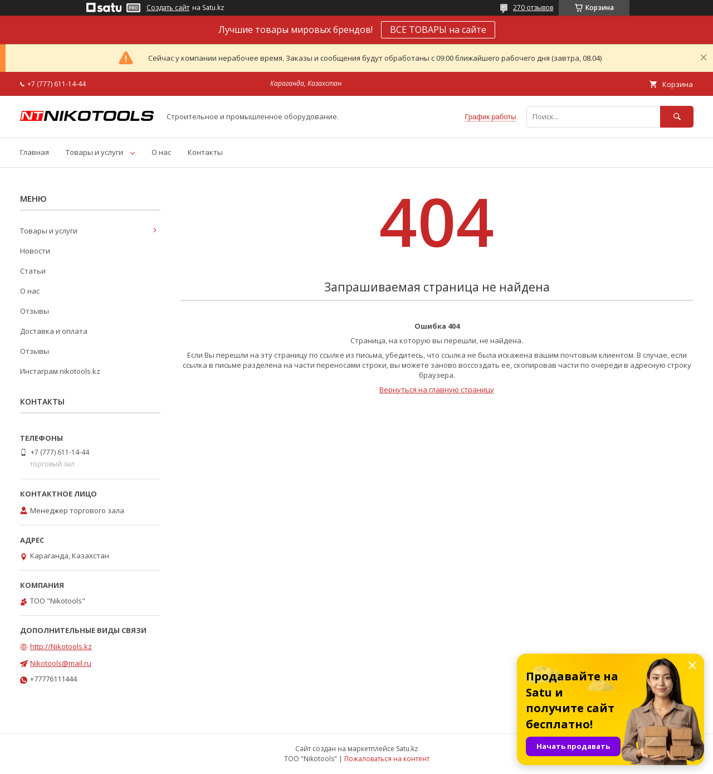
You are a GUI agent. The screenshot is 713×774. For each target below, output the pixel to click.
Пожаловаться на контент (386, 758)
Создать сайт (167, 8)
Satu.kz (407, 748)
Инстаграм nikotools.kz (60, 371)
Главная (34, 152)
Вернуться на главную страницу (436, 389)
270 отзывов (533, 7)
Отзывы (34, 311)
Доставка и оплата (53, 331)
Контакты (205, 152)
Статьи (33, 271)
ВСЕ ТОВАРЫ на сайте (438, 29)
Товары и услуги (94, 152)
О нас (161, 152)
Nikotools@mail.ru (60, 663)
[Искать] (677, 117)
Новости (35, 251)
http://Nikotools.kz (61, 646)
